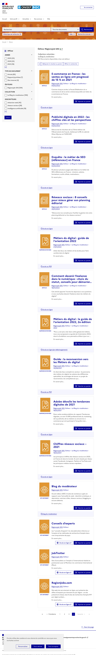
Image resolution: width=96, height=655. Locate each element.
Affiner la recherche (70, 64)
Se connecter (88, 7)
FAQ (48, 19)
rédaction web (13, 102)
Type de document (12, 71)
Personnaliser (23, 646)
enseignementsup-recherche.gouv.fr (74, 637)
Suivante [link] (80, 614)
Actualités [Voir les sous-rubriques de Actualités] (26, 19)
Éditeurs (8, 84)
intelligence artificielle (16, 108)
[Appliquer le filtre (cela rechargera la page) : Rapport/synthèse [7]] (15, 77)
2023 (10, 64)
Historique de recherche (11, 34)
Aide (71, 34)
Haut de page (89, 627)
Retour (11, 42)
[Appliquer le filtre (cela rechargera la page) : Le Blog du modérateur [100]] (18, 95)
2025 (10, 58)
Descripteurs (10, 99)
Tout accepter (53, 646)
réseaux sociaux (13, 105)
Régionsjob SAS (13, 88)
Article (10, 74)
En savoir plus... (57, 97)
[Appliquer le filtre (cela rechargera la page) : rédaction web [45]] (14, 102)
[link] (89, 614)
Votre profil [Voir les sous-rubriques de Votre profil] (13, 19)
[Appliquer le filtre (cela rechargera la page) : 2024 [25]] (11, 61)
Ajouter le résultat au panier (53, 64)
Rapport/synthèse (14, 77)
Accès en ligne (64, 543)
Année (7, 55)
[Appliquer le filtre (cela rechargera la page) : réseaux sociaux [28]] (15, 105)
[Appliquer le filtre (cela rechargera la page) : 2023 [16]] (11, 64)
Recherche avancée (84, 34)
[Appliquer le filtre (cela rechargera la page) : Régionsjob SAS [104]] (15, 87)
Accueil (4, 19)
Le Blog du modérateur (16, 95)
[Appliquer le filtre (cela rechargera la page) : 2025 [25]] (11, 58)
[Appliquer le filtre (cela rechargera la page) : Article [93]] (12, 74)
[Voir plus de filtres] (6, 67)
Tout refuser (37, 646)
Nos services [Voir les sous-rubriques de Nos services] (38, 19)
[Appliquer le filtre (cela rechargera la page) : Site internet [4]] (13, 80)
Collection (10, 92)
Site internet (12, 80)
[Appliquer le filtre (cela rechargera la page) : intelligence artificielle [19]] (17, 108)
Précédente (52, 614)
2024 (10, 61)
